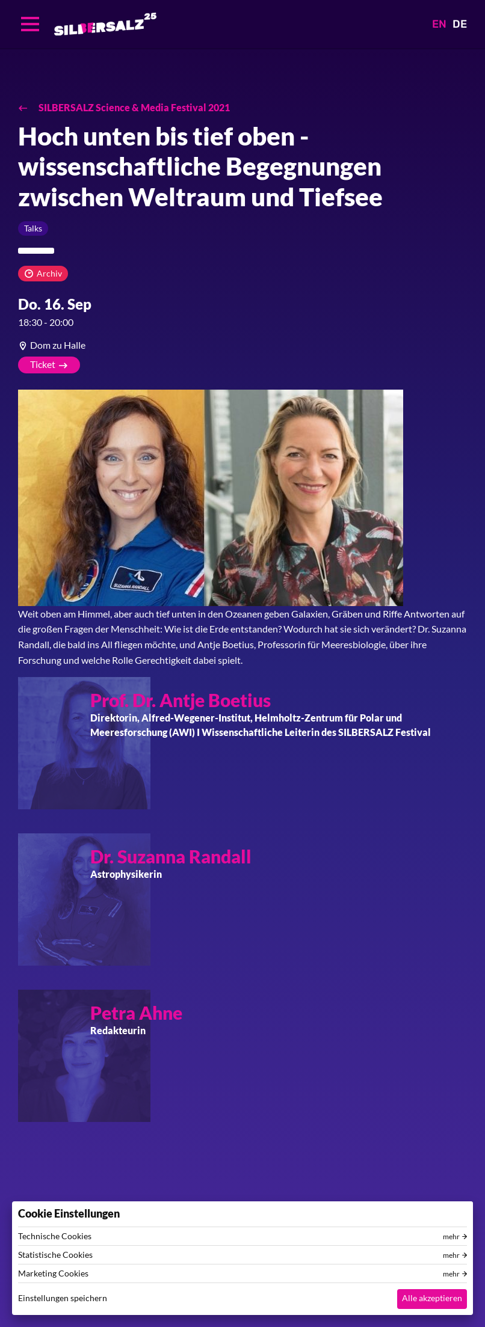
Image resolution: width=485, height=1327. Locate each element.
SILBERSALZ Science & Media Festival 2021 (133, 107)
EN (439, 24)
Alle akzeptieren (432, 1298)
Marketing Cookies (53, 1273)
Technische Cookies (54, 1236)
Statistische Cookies (55, 1255)
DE (460, 24)
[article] (242, 345)
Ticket (42, 364)
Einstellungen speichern (62, 1298)
